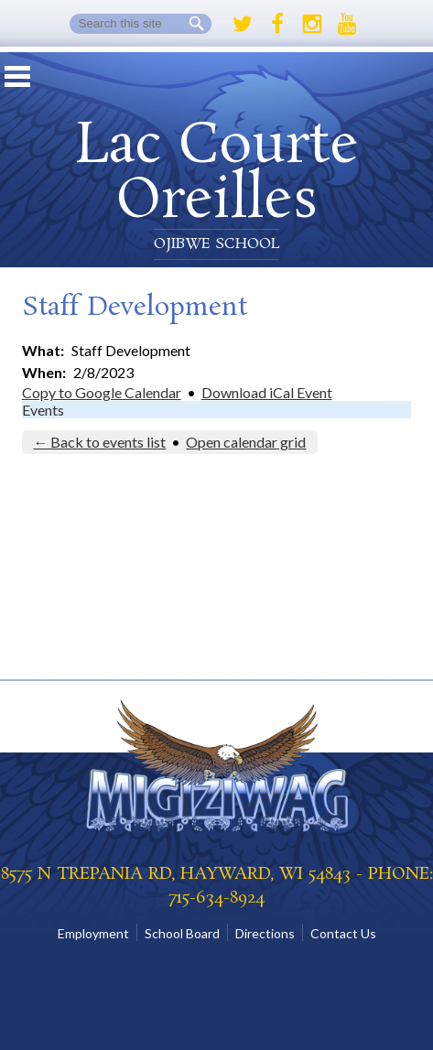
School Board (182, 933)
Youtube (347, 24)
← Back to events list (99, 441)
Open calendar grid (246, 441)
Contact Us (343, 933)
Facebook (277, 24)
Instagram (312, 24)
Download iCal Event (266, 392)
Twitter (243, 24)
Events (43, 409)
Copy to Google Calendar (101, 392)
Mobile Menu (17, 76)
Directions (265, 933)
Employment (93, 933)
